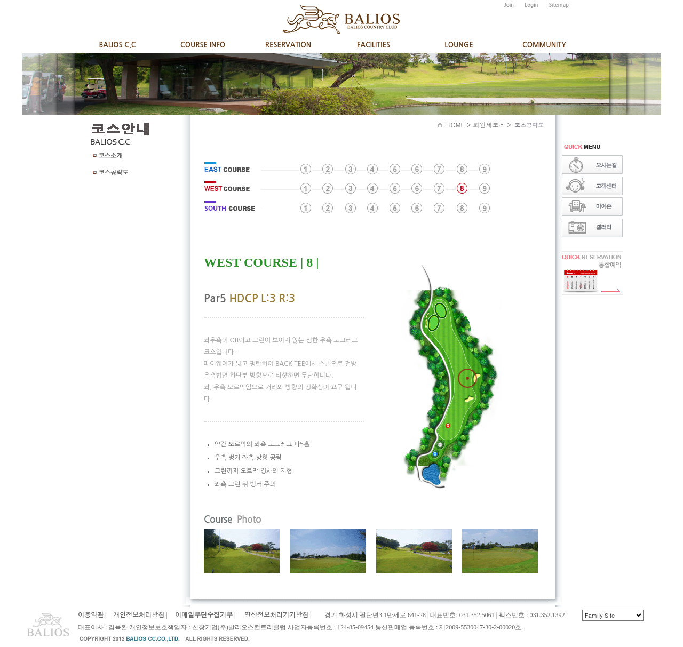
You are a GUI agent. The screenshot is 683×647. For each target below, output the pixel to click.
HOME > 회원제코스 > (497, 124)
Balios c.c (117, 45)
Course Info (202, 45)
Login (531, 5)
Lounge (458, 45)
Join (509, 5)
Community (544, 45)
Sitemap (559, 5)
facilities (373, 45)
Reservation (288, 45)
